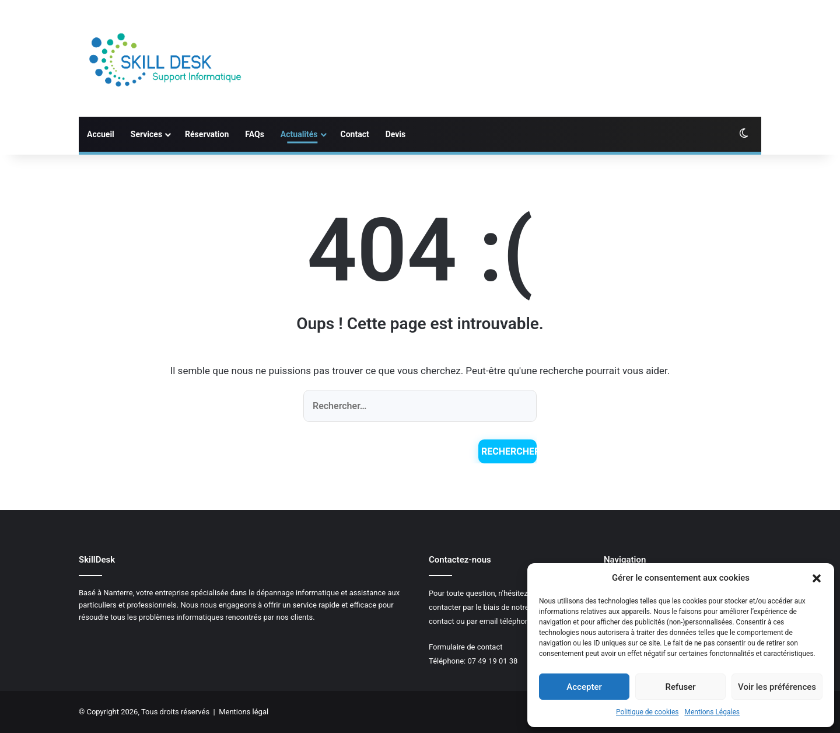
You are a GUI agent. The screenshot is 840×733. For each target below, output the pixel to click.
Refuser (680, 687)
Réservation (207, 134)
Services (146, 134)
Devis (396, 134)
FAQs (254, 134)
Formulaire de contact (465, 647)
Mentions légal (243, 711)
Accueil (100, 134)
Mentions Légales (712, 712)
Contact (355, 134)
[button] (816, 578)
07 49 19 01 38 (492, 661)
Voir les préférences (777, 687)
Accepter (583, 687)
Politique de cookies (647, 712)
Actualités (299, 134)
